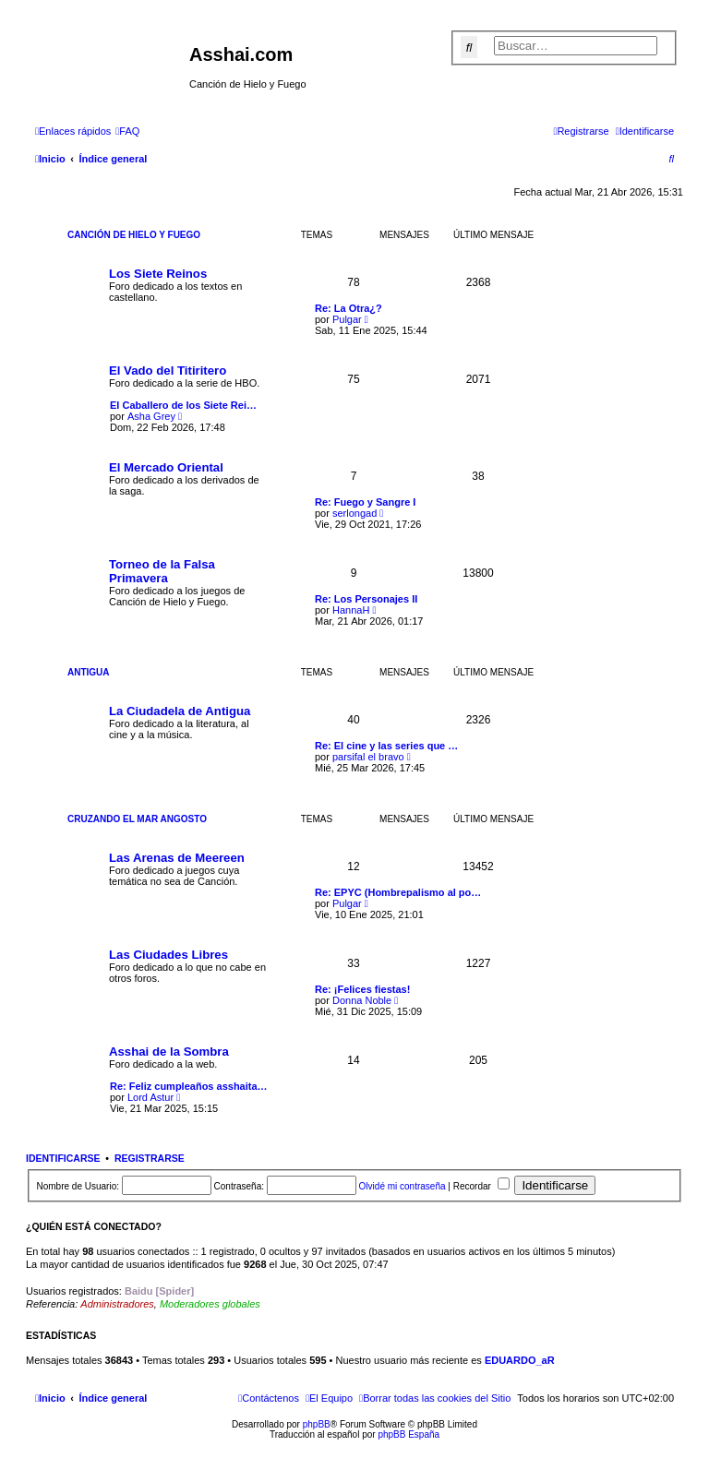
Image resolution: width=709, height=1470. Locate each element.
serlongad (354, 513)
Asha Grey (151, 416)
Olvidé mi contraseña (402, 1186)
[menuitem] (127, 131)
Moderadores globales (210, 1303)
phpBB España (408, 1434)
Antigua (88, 672)
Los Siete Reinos (158, 274)
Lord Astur (150, 1097)
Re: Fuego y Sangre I (365, 502)
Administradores (116, 1303)
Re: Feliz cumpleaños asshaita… (189, 1086)
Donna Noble (361, 1000)
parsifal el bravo (368, 756)
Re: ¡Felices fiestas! (362, 989)
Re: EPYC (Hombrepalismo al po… (398, 892)
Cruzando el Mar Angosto (137, 819)
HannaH (350, 609)
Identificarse (63, 1158)
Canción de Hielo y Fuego (133, 235)
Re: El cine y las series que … (386, 745)
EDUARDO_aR (520, 1360)
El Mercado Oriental (166, 467)
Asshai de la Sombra (169, 1051)
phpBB (316, 1424)
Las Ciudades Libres (168, 955)
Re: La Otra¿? (348, 308)
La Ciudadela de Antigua (179, 711)
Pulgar (347, 319)
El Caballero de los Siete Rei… (183, 405)
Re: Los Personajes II (366, 598)
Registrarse (149, 1158)
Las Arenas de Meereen (177, 858)
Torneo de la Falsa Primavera (162, 571)
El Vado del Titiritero (167, 370)
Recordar (481, 1186)
